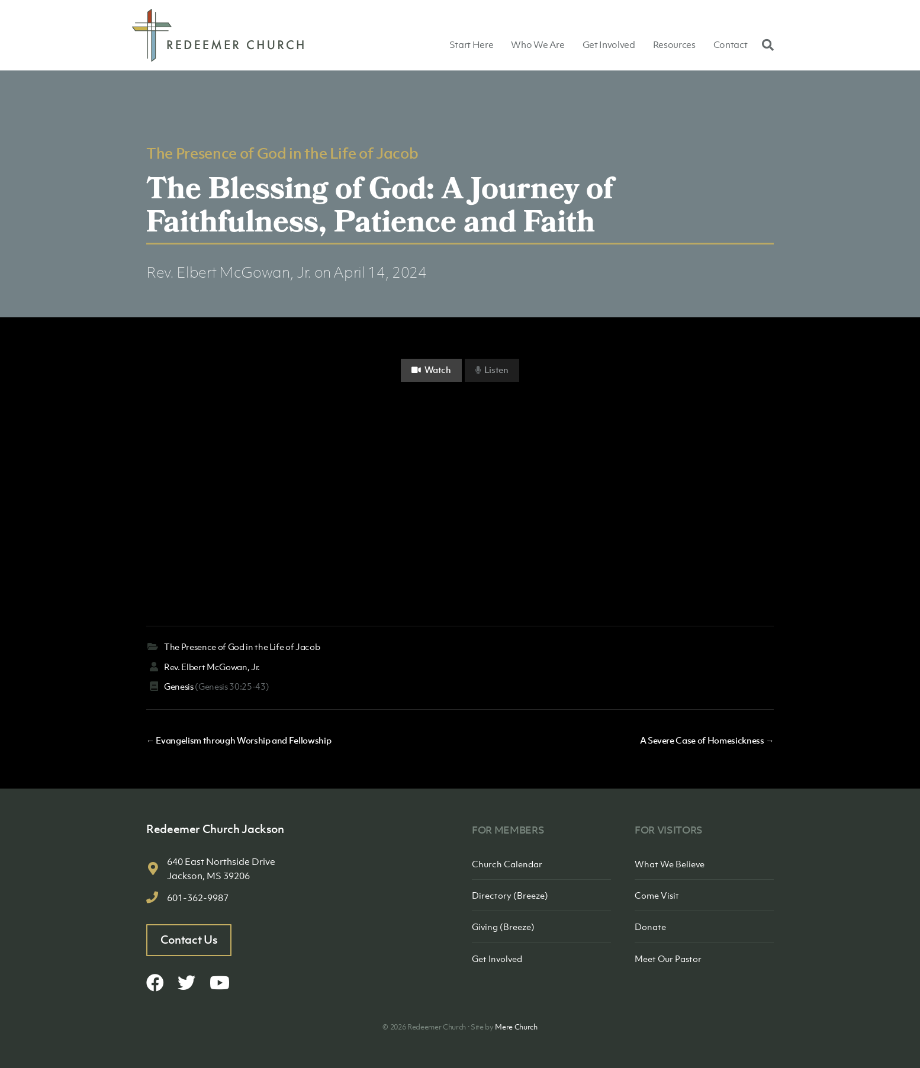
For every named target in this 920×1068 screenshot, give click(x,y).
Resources (674, 44)
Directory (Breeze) (510, 895)
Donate (650, 926)
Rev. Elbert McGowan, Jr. (228, 272)
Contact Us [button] (189, 939)
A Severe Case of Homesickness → (707, 740)
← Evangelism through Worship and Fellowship (238, 740)
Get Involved (609, 44)
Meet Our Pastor (668, 958)
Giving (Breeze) (503, 926)
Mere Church (516, 1027)
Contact (730, 44)
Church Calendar (507, 864)
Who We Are (538, 44)
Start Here (471, 44)
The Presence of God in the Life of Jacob (282, 153)
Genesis (179, 686)
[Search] (765, 44)
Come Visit (657, 895)
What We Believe (670, 864)
